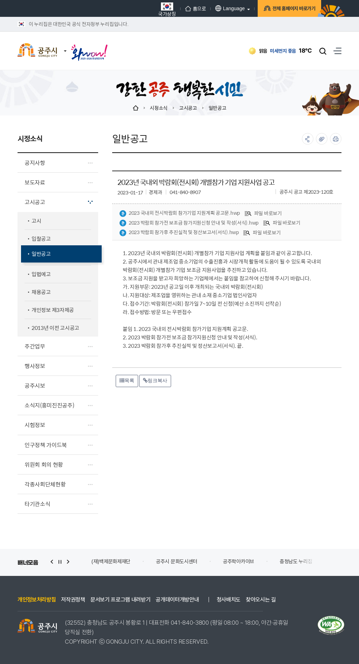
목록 (127, 380)
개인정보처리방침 (37, 600)
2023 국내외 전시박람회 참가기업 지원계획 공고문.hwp (179, 213)
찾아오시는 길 (261, 600)
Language (221, 8)
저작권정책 (73, 600)
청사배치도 (229, 600)
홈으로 (187, 8)
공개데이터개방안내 (177, 600)
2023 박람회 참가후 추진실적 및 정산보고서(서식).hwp (179, 232)
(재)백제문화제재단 (110, 561)
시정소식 (159, 108)
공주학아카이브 (238, 561)
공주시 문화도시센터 (176, 561)
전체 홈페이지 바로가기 (287, 9)
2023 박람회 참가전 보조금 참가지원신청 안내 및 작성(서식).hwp (189, 223)
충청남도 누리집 (296, 561)
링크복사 (155, 380)
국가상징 (159, 9)
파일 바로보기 (263, 213)
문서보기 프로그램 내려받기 (120, 600)
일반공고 (217, 108)
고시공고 (188, 108)
